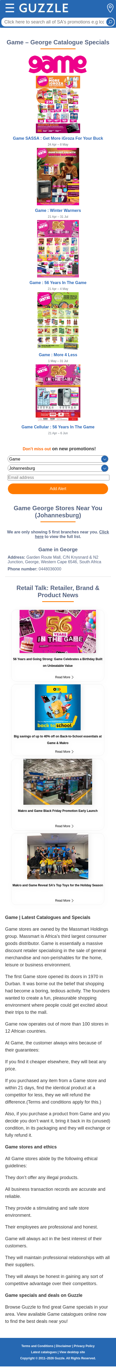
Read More (64, 677)
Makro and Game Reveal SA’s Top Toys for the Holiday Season (57, 885)
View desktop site (72, 1352)
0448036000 (50, 569)
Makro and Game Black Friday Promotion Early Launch (57, 811)
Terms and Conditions (37, 1346)
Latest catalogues (44, 1352)
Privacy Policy (84, 1346)
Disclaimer (63, 1346)
